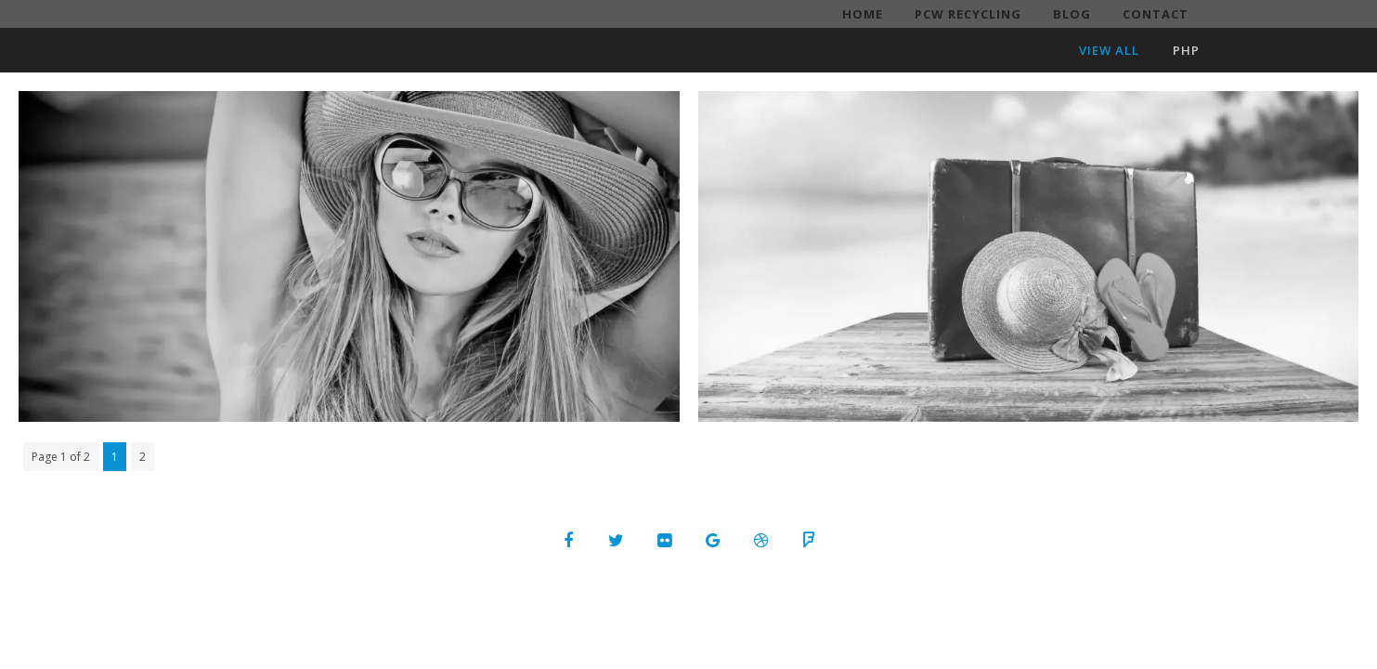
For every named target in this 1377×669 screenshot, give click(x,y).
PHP (1186, 50)
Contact (1156, 14)
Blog (1072, 14)
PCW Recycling (968, 14)
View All (1109, 50)
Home (862, 14)
